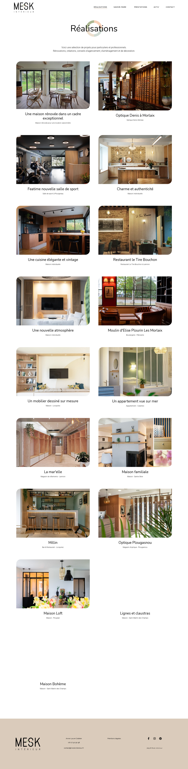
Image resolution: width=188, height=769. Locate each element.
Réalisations (100, 7)
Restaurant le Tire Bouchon (135, 259)
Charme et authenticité (135, 189)
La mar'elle (53, 472)
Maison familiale (135, 472)
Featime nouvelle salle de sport (53, 189)
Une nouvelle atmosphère (53, 330)
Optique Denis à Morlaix (135, 115)
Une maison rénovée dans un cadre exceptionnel (53, 116)
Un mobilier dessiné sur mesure (53, 401)
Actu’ (156, 7)
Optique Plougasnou (135, 542)
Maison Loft (53, 613)
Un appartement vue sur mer (135, 401)
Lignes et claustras (135, 613)
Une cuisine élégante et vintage (53, 259)
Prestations (140, 7)
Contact (170, 7)
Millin (52, 542)
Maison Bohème (53, 684)
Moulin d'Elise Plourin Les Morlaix (135, 330)
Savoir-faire (120, 7)
